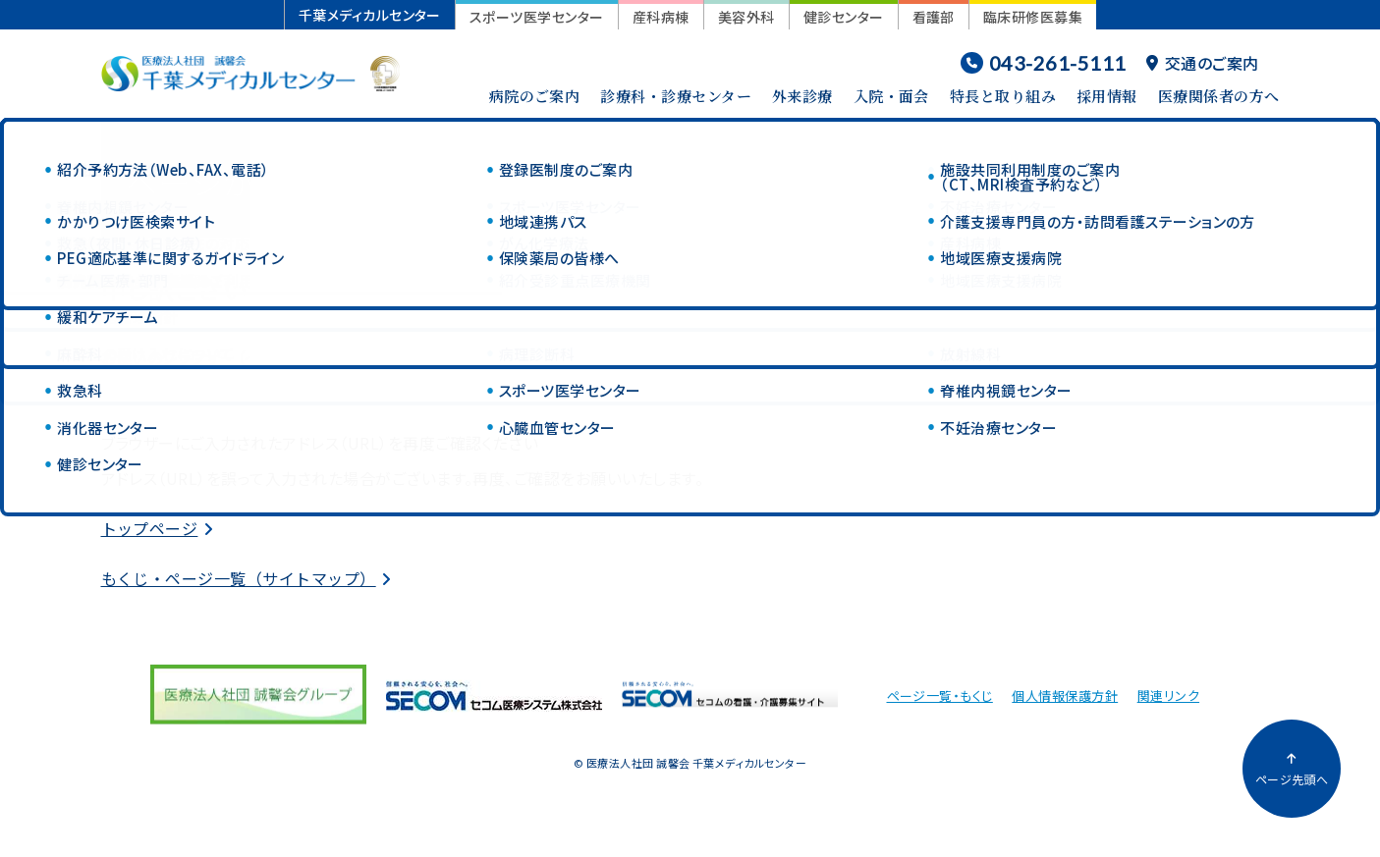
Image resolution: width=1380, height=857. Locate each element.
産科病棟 (661, 17)
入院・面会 (891, 95)
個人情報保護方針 (1065, 695)
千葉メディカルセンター (370, 15)
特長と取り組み (1003, 95)
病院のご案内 (534, 95)
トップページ (149, 528)
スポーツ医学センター (536, 17)
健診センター (843, 17)
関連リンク (1168, 695)
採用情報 (1106, 95)
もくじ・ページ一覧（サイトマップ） (238, 578)
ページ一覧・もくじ (940, 695)
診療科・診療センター (675, 95)
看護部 (933, 17)
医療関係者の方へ (1219, 95)
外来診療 (802, 95)
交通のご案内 (1202, 63)
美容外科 (746, 17)
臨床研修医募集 (1032, 17)
